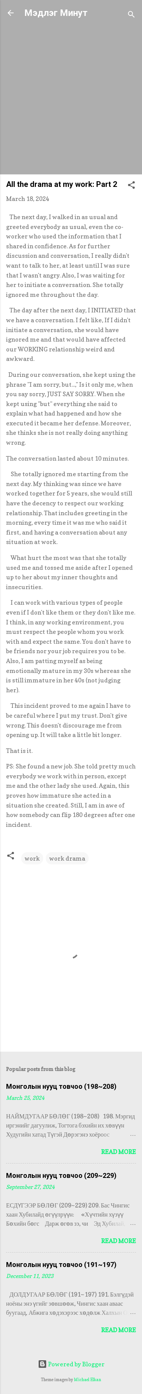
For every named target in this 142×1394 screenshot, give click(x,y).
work (32, 858)
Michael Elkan (87, 1379)
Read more (118, 1152)
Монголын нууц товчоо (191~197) (61, 1265)
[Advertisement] (71, 97)
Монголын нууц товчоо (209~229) (61, 1175)
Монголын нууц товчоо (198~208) (61, 1086)
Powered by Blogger (71, 1364)
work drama (67, 858)
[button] (131, 186)
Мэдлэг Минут (55, 13)
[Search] (131, 15)
